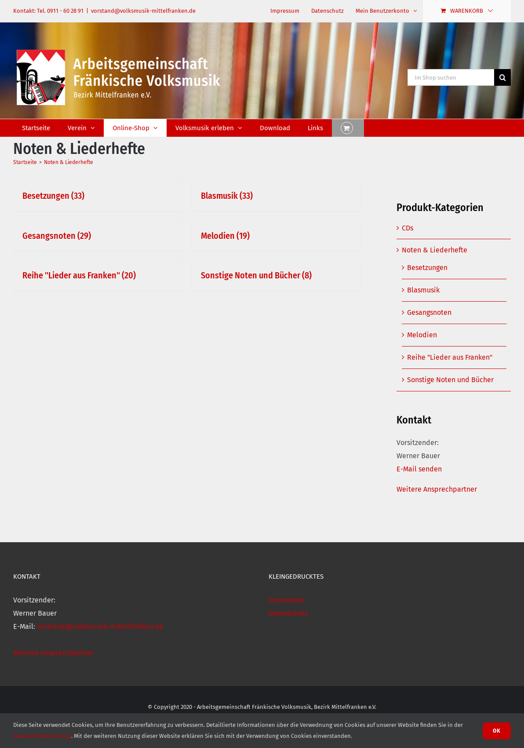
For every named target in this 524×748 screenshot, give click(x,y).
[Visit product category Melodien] (276, 236)
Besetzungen (427, 267)
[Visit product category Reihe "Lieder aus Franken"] (98, 276)
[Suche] (502, 77)
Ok (497, 730)
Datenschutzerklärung (42, 736)
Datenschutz (288, 613)
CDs (407, 228)
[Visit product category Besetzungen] (98, 196)
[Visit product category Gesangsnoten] (98, 236)
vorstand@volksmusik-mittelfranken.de (143, 10)
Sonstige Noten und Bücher (450, 380)
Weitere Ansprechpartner (437, 489)
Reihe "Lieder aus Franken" (449, 357)
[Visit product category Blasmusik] (276, 196)
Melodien (422, 335)
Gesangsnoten (429, 312)
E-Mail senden (419, 469)
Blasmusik (423, 290)
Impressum (286, 600)
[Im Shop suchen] (451, 77)
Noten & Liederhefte (434, 250)
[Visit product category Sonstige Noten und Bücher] (276, 276)
